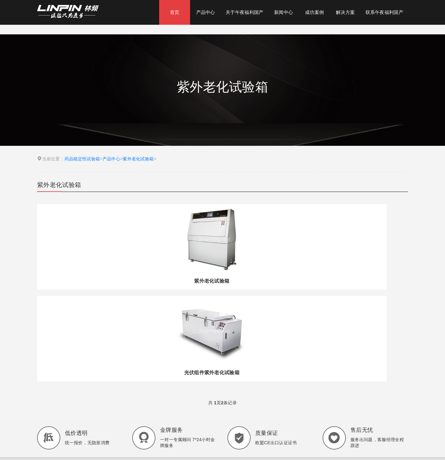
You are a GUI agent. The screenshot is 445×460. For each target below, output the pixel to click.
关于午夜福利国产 (244, 12)
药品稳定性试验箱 (82, 158)
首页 (175, 12)
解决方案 (345, 12)
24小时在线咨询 (97, 444)
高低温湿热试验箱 (227, 379)
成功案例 (314, 12)
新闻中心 (283, 12)
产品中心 (205, 12)
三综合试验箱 (277, 379)
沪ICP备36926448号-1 (256, 424)
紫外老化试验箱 (138, 158)
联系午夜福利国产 (384, 12)
